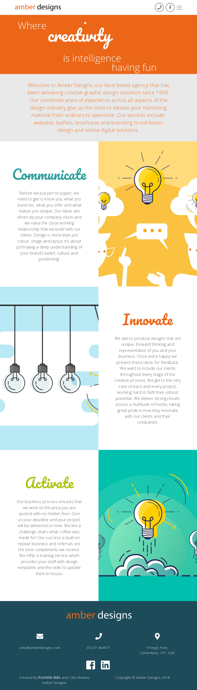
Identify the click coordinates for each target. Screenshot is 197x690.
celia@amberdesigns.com (40, 647)
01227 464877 (99, 647)
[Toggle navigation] (179, 8)
